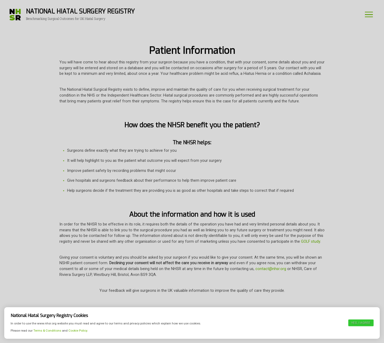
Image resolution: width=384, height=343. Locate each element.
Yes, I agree (360, 330)
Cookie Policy (77, 338)
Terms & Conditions (47, 338)
